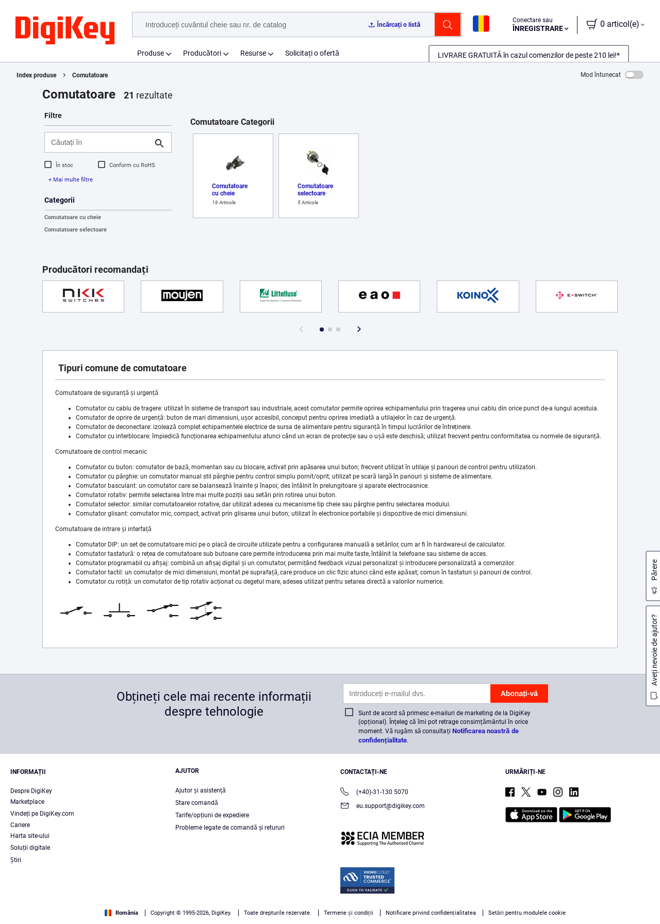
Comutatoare (90, 75)
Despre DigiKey (31, 791)
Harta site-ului (30, 835)
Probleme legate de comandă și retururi (230, 827)
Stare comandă (196, 802)
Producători (202, 53)
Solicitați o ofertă (312, 53)
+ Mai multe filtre (70, 179)
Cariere (20, 825)
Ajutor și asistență (200, 790)
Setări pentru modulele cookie (527, 913)
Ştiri (15, 860)
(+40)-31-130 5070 (374, 793)
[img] (64, 30)
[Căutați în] (100, 142)
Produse (150, 53)
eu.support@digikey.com (382, 807)
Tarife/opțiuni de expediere (212, 815)
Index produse (36, 75)
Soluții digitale (30, 847)
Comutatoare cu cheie (72, 217)
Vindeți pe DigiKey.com (42, 813)
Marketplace (27, 801)
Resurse (253, 53)
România (121, 913)
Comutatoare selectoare (75, 230)
